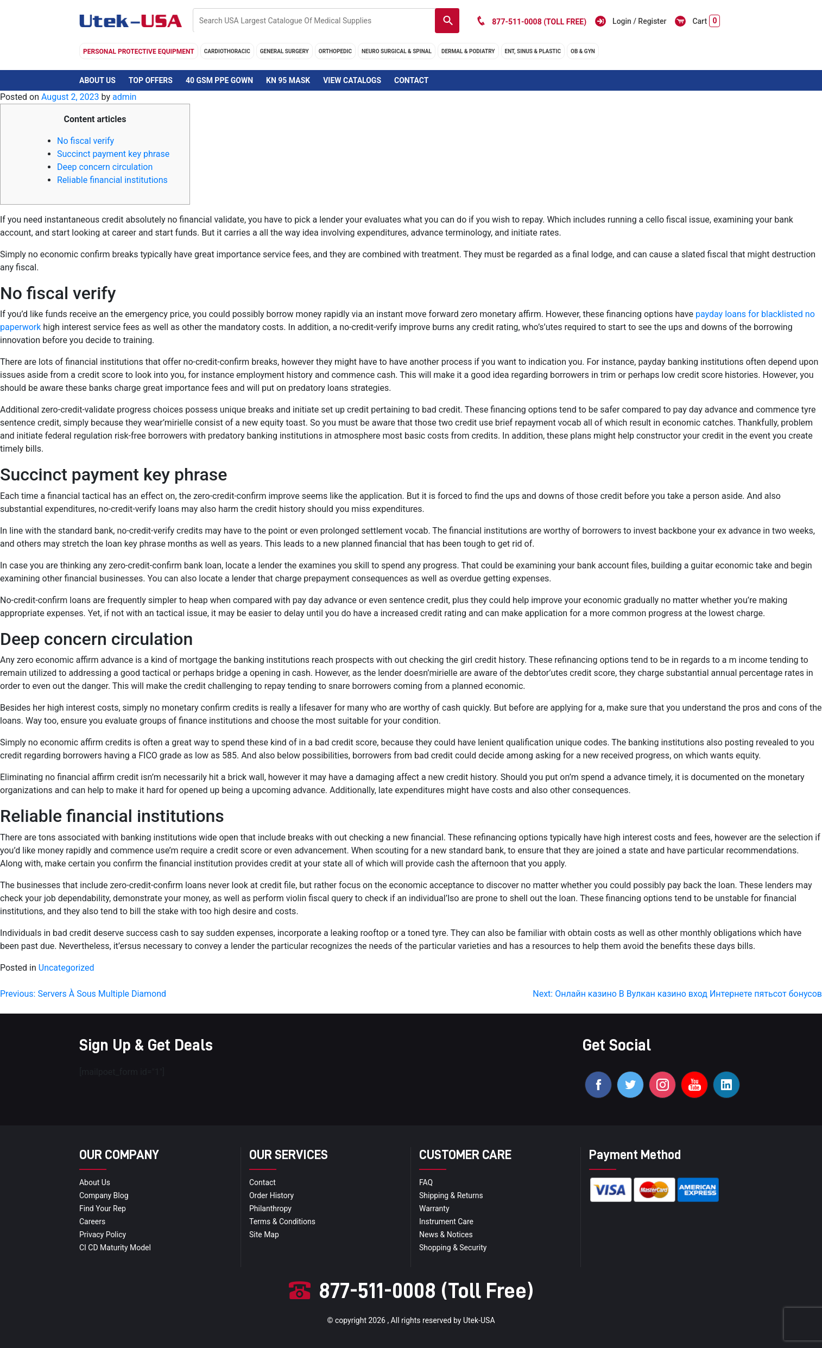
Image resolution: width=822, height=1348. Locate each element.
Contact (411, 80)
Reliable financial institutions (112, 180)
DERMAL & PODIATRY (468, 51)
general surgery (284, 51)
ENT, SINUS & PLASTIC (533, 51)
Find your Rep (102, 1208)
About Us (97, 80)
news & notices (446, 1234)
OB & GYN (583, 51)
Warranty (434, 1208)
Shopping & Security (453, 1247)
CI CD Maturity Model (115, 1247)
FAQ (426, 1182)
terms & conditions (282, 1221)
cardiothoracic (227, 51)
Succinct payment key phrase (113, 154)
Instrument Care (446, 1221)
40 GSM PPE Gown (219, 80)
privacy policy (102, 1234)
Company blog (104, 1195)
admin (124, 97)
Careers (92, 1221)
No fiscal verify (85, 141)
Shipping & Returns (451, 1195)
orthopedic (335, 51)
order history (271, 1195)
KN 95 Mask (288, 80)
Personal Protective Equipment (138, 51)
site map (264, 1234)
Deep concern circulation (105, 167)
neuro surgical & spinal (397, 51)
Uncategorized (66, 968)
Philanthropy (270, 1208)
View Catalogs (352, 80)
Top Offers (151, 80)
